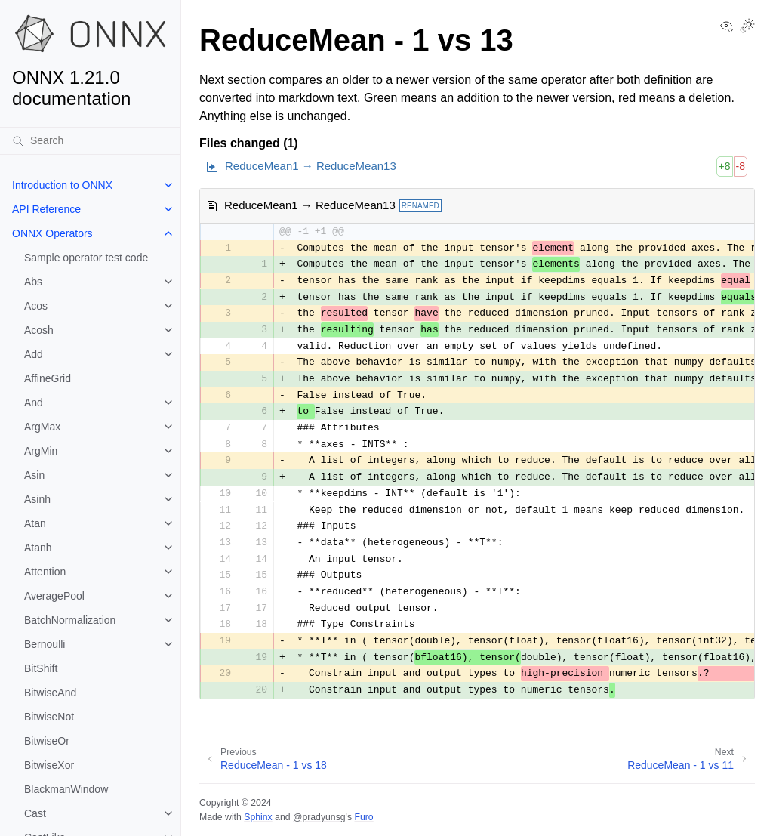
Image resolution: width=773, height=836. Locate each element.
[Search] (90, 140)
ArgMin (40, 451)
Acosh (39, 330)
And (33, 402)
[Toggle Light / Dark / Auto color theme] (747, 27)
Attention (45, 572)
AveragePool (54, 596)
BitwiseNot (49, 717)
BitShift (40, 668)
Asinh (37, 499)
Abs (33, 282)
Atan (35, 523)
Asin (34, 475)
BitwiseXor (49, 765)
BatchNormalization (69, 620)
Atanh (38, 547)
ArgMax (42, 427)
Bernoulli (44, 644)
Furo (363, 817)
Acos (36, 306)
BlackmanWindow (66, 789)
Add (33, 354)
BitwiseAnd (50, 692)
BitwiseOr (46, 741)
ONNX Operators (52, 233)
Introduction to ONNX (62, 185)
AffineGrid (47, 378)
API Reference (46, 209)
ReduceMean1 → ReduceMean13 (310, 165)
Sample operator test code (86, 257)
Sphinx (258, 817)
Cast (35, 813)
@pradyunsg (319, 817)
